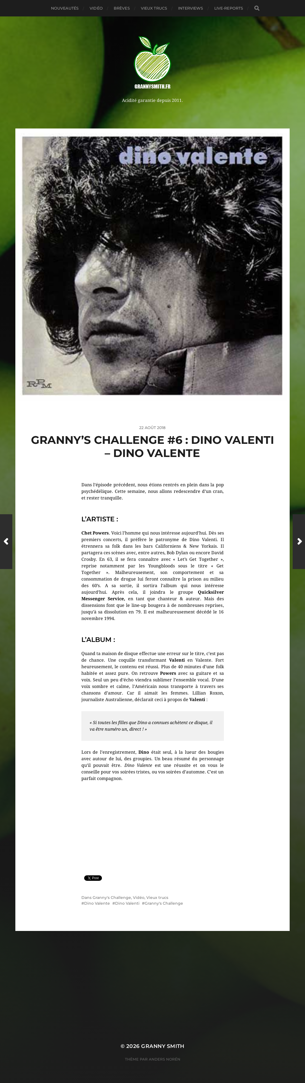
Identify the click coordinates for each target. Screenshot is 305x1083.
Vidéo (96, 8)
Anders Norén (164, 1059)
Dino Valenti (127, 903)
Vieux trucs (154, 8)
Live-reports (228, 8)
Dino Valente (97, 903)
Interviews (190, 8)
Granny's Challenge (112, 897)
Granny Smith (162, 1046)
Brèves (122, 8)
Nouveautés (65, 8)
